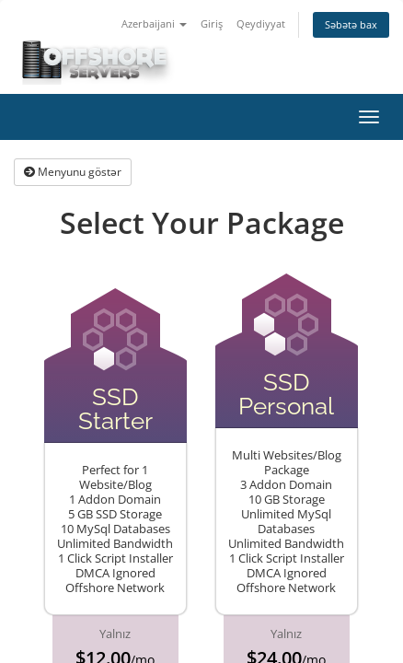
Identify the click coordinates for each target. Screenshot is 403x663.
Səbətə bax (351, 24)
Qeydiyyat (260, 23)
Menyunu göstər (72, 172)
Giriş (212, 23)
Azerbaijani (154, 23)
